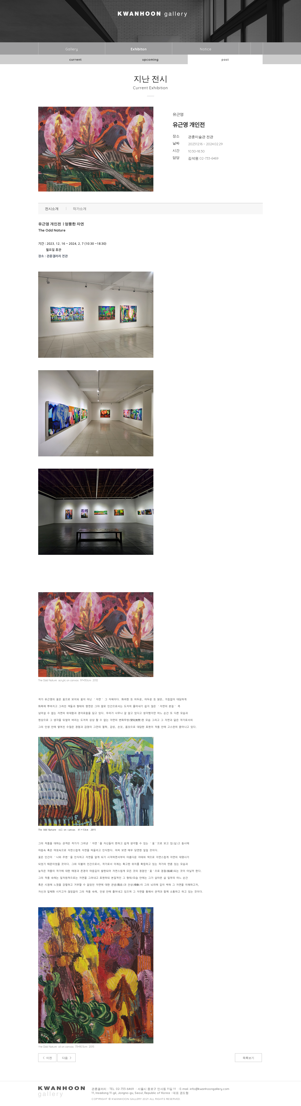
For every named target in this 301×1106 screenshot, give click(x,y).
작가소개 (79, 208)
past (225, 59)
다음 (65, 1058)
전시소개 (51, 208)
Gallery (71, 49)
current (75, 59)
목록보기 (248, 1058)
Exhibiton (139, 49)
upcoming (150, 59)
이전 (49, 1058)
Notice (205, 49)
